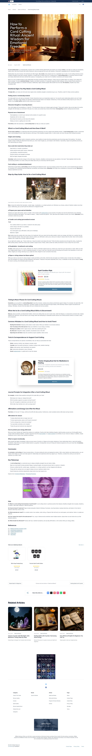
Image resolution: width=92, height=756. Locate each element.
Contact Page (70, 698)
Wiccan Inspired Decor (17, 706)
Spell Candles (16, 703)
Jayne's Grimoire (34, 695)
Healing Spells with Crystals (76, 583)
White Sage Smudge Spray (17, 563)
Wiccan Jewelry (16, 698)
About (68, 695)
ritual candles (42, 433)
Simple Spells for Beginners (15, 583)
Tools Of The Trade (17, 695)
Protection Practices (31, 473)
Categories (14, 4)
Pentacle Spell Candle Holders (36, 563)
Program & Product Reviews (54, 700)
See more (81, 544)
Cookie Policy (69, 700)
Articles (20, 4)
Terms (68, 709)
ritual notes (13, 533)
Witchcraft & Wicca (53, 698)
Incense (14, 700)
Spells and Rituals (22, 9)
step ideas (13, 534)
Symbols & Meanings (20, 473)
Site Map (69, 706)
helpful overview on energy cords (18, 528)
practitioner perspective (16, 530)
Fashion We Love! (16, 709)
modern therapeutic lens (16, 531)
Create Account (75, 1)
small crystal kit (51, 433)
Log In (82, 1)
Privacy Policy (70, 703)
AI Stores (10, 746)
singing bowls (44, 212)
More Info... (55, 289)
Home (9, 9)
